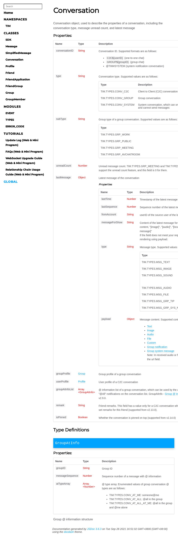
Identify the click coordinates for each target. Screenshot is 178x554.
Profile (10, 66)
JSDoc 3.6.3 (94, 529)
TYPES (10, 119)
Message (11, 46)
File (149, 338)
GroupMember (15, 99)
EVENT (10, 113)
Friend (10, 73)
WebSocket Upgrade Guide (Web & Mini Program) (24, 161)
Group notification (157, 346)
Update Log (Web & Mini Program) (22, 143)
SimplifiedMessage (18, 53)
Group (10, 92)
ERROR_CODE (15, 126)
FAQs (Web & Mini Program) (24, 151)
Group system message (160, 351)
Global (11, 182)
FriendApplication (18, 79)
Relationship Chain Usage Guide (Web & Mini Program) (25, 172)
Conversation (14, 59)
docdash (69, 532)
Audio (150, 334)
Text (149, 326)
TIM (8, 26)
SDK (8, 39)
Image (150, 330)
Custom (151, 342)
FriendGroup (14, 86)
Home (8, 13)
